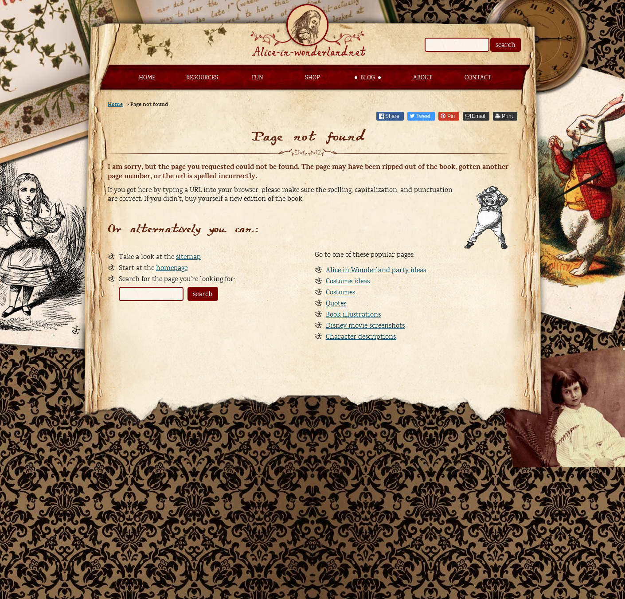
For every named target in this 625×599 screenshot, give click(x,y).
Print (507, 116)
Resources (202, 77)
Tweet (423, 116)
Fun (257, 77)
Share (392, 116)
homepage (172, 267)
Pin (451, 116)
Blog (367, 77)
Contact (478, 77)
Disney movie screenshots (365, 325)
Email (478, 116)
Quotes (336, 303)
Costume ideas (348, 281)
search (506, 44)
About (422, 77)
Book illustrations (353, 314)
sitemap (188, 256)
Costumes (340, 292)
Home (147, 77)
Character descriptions (361, 336)
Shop (312, 77)
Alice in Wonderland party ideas (376, 270)
